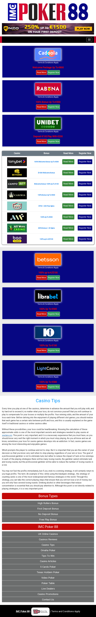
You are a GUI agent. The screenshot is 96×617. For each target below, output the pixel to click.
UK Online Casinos (48, 533)
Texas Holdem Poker (48, 572)
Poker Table (48, 583)
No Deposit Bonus (48, 514)
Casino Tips (48, 544)
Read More (41, 72)
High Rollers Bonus (48, 503)
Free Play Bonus (48, 519)
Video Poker (48, 577)
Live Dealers (48, 588)
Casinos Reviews (48, 539)
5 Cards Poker (48, 566)
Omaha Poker (48, 550)
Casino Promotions (48, 594)
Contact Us (48, 599)
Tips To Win (48, 555)
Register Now (53, 72)
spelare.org (7, 435)
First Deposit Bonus (48, 508)
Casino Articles (48, 561)
